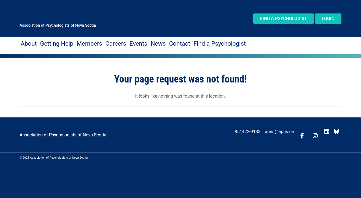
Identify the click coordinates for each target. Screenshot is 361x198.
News (125, 42)
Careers (92, 42)
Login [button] (328, 18)
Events (110, 42)
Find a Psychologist (172, 42)
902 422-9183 (255, 129)
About (27, 42)
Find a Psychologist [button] (283, 18)
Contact (142, 42)
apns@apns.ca (288, 129)
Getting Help (48, 42)
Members (72, 42)
